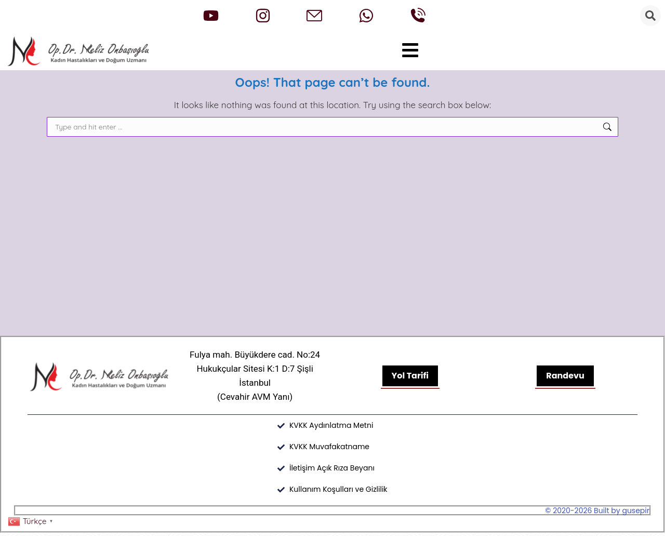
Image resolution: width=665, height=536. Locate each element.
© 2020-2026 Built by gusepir (597, 513)
